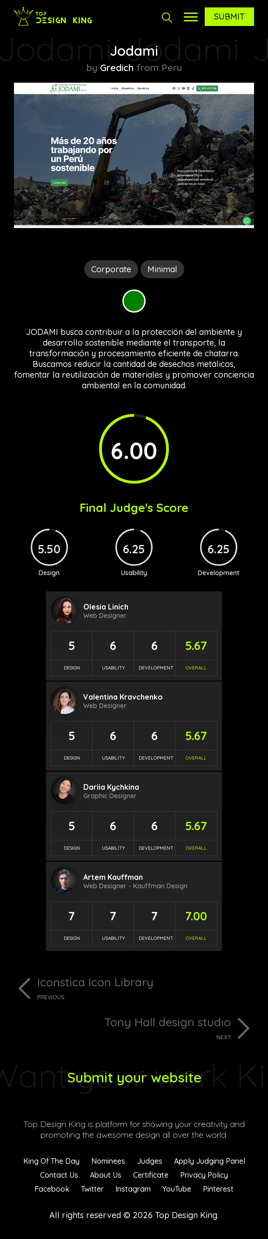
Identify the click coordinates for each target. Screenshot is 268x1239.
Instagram (133, 1188)
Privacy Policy (204, 1175)
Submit (229, 16)
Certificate (150, 1175)
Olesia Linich (105, 606)
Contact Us (59, 1175)
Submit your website (134, 1077)
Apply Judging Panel (209, 1161)
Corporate (111, 269)
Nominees (108, 1161)
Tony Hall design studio (122, 1028)
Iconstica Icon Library (145, 988)
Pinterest (218, 1188)
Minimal (162, 269)
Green (134, 301)
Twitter (92, 1188)
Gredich (117, 67)
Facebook (51, 1188)
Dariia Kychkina (111, 787)
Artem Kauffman (113, 877)
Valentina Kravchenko (123, 696)
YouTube (176, 1188)
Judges (149, 1161)
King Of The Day (51, 1161)
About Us (105, 1175)
